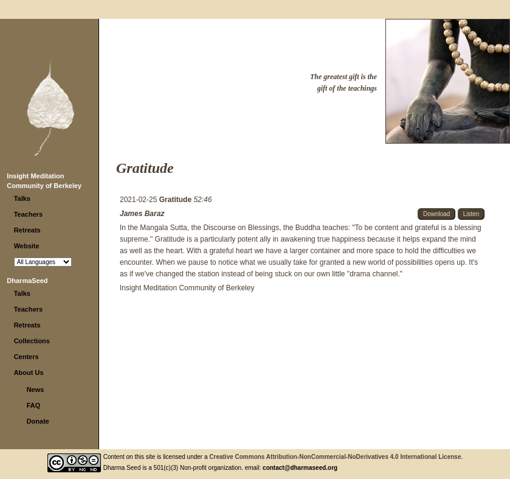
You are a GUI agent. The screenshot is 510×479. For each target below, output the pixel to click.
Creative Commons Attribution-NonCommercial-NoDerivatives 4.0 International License (335, 456)
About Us (29, 372)
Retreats (27, 230)
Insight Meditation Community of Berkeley (187, 288)
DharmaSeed (27, 280)
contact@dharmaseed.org (300, 467)
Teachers (28, 214)
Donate (38, 421)
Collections (32, 340)
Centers (26, 356)
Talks (22, 198)
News (35, 389)
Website (27, 246)
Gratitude (176, 199)
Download (436, 214)
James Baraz (142, 213)
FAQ (34, 405)
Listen (471, 214)
